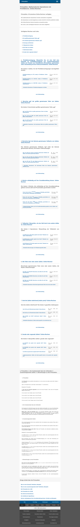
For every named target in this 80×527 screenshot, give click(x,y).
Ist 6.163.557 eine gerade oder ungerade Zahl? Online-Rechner (34, 343)
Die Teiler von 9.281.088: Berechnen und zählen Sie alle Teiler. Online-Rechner (35, 281)
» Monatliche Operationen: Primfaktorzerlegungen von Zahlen (35, 87)
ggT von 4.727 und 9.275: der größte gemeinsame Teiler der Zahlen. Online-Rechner (35, 120)
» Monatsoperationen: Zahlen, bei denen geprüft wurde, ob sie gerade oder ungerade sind (40, 355)
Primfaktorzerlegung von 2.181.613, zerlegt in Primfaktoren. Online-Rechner (35, 79)
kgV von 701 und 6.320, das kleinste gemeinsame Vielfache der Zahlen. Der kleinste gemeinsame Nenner (36, 157)
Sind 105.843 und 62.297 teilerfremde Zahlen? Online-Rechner (34, 316)
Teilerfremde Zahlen (27, 49)
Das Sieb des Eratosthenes (27, 493)
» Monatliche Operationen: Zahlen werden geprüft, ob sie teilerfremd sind (37, 320)
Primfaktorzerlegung (28, 35)
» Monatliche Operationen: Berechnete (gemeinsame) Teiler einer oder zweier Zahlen (39, 284)
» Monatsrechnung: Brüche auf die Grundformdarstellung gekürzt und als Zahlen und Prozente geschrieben (40, 207)
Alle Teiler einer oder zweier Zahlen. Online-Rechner (37, 261)
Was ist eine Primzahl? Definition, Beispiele (31, 484)
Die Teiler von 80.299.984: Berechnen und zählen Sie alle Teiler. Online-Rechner (35, 276)
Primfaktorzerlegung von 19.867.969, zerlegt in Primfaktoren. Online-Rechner (35, 83)
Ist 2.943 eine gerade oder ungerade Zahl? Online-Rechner (34, 351)
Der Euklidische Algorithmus (27, 496)
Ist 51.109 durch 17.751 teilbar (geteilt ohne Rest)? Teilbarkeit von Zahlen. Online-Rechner (35, 244)
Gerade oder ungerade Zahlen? (30, 52)
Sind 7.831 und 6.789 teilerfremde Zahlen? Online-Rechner (34, 309)
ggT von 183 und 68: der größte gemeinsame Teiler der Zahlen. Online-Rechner (35, 112)
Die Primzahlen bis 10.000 (27, 491)
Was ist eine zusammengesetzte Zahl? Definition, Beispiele (34, 486)
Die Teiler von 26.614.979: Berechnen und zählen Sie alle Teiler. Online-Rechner (35, 272)
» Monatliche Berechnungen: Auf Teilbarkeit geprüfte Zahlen (34, 247)
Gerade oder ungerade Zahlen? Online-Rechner (36, 334)
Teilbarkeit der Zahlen (28, 45)
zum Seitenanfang (40, 94)
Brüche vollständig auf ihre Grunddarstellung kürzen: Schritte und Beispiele (38, 498)
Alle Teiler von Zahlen (28, 47)
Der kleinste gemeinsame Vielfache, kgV (32, 40)
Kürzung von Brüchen (28, 42)
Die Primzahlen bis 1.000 (26, 489)
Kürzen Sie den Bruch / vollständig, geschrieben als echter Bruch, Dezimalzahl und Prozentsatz (36, 192)
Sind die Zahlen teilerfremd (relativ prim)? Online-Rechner (39, 300)
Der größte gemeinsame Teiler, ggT (31, 38)
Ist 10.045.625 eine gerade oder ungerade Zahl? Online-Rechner (34, 348)
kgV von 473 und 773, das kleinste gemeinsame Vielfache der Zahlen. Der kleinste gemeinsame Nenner (36, 162)
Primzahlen (25, 1)
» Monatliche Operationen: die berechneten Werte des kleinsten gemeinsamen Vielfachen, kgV (40, 166)
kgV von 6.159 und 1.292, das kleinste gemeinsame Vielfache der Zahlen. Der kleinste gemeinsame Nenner (36, 153)
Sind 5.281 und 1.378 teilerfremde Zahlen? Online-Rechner (34, 312)
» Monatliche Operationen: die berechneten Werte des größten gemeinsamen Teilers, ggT (40, 125)
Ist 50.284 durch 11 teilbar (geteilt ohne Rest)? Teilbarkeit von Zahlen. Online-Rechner (35, 239)
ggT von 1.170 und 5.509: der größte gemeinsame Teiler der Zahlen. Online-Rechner (35, 116)
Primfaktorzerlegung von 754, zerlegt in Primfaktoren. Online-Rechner (35, 75)
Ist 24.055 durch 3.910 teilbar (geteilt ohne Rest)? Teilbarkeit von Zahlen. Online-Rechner (35, 235)
